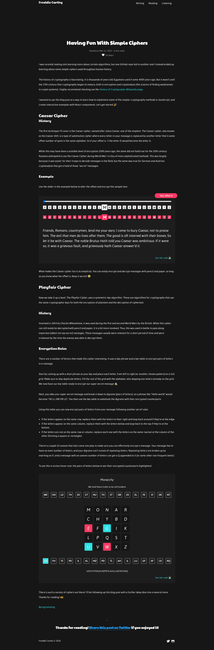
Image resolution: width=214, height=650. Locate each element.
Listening (167, 3)
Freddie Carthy (51, 2)
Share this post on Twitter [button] (110, 627)
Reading (152, 3)
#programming (47, 607)
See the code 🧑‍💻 (163, 258)
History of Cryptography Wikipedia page (121, 89)
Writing (140, 3)
